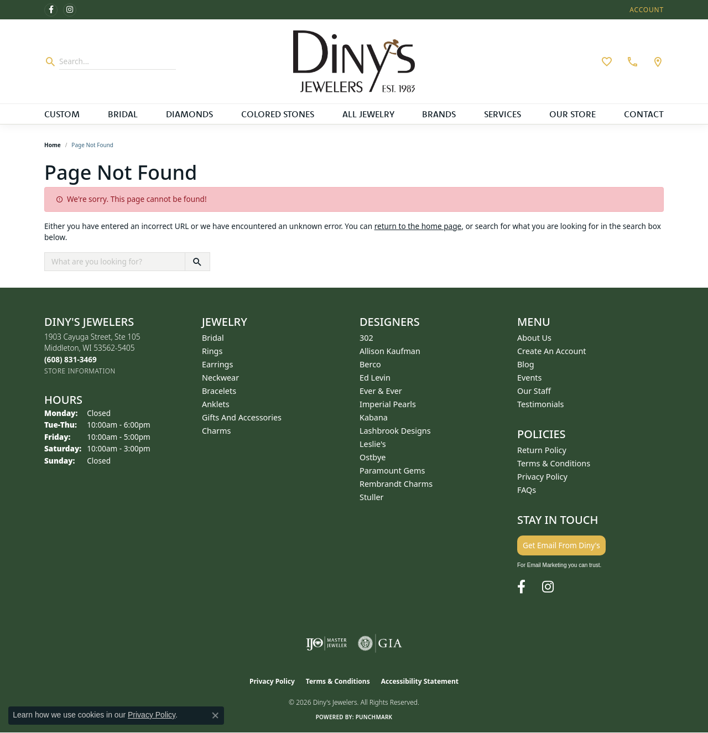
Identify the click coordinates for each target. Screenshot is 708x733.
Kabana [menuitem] (374, 417)
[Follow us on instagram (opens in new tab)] (69, 10)
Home (52, 145)
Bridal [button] (123, 113)
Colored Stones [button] (277, 113)
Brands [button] (439, 113)
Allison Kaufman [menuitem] (390, 351)
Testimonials (540, 404)
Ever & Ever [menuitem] (381, 391)
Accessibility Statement (420, 681)
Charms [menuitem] (216, 430)
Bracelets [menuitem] (219, 391)
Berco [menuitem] (370, 364)
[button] (645, 9)
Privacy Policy (542, 476)
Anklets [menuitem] (216, 404)
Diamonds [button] (189, 113)
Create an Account (551, 351)
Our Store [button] (572, 113)
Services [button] (502, 113)
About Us (534, 337)
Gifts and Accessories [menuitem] (242, 417)
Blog (525, 364)
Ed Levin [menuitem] (375, 377)
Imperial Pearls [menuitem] (388, 404)
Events (529, 377)
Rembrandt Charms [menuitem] (396, 484)
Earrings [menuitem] (217, 364)
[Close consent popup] (215, 715)
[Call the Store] (70, 359)
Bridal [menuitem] (213, 337)
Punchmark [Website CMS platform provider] (374, 717)
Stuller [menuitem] (371, 497)
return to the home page (418, 226)
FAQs (526, 490)
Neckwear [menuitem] (220, 377)
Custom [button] (62, 113)
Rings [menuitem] (212, 351)
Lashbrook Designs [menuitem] (395, 430)
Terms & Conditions (553, 463)
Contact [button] (644, 113)
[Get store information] (80, 371)
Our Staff (534, 391)
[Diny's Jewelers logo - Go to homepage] (353, 61)
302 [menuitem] (366, 337)
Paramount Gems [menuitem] (392, 470)
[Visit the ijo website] (326, 643)
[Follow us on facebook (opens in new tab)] (51, 10)
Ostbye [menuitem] (373, 457)
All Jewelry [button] (368, 113)
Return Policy (541, 450)
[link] (631, 61)
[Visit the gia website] (380, 643)
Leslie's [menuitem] (373, 444)
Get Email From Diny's (561, 545)
